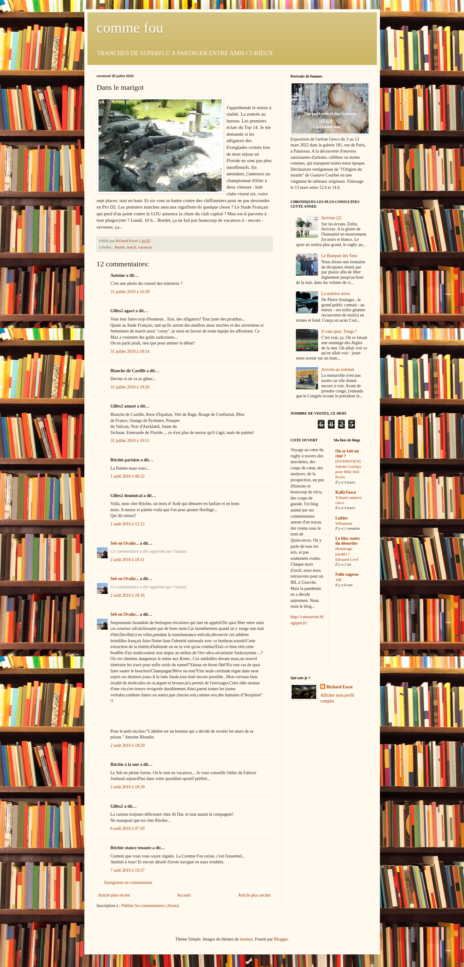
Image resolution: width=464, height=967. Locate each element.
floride (120, 247)
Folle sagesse (347, 574)
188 (338, 579)
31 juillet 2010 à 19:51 (130, 440)
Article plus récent (114, 895)
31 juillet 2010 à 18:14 (130, 351)
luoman (246, 939)
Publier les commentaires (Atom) (150, 905)
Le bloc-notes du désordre (347, 541)
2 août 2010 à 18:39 (128, 787)
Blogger (281, 939)
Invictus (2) (331, 218)
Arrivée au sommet (337, 369)
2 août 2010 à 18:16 (128, 595)
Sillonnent (343, 523)
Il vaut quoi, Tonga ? (339, 331)
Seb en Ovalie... (125, 543)
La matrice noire (335, 293)
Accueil (184, 895)
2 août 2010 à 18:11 (128, 559)
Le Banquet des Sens (339, 255)
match (131, 247)
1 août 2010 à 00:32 (128, 476)
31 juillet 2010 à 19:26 (130, 387)
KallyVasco (345, 492)
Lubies (341, 518)
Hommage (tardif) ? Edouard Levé (346, 554)
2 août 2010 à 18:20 (128, 745)
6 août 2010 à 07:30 (128, 828)
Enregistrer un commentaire (128, 882)
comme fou (130, 27)
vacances (145, 247)
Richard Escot (339, 687)
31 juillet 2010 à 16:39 (130, 291)
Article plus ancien (254, 895)
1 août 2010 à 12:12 (128, 524)
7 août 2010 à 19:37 (128, 870)
